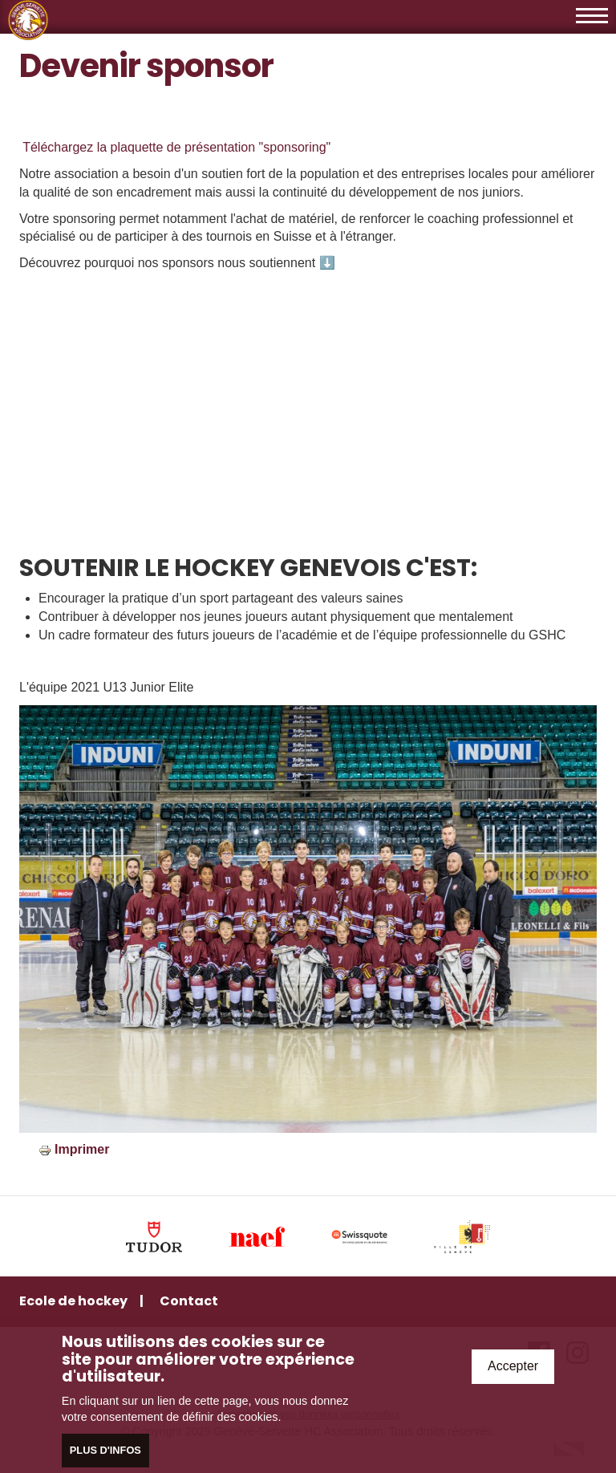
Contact (189, 1301)
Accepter (513, 1366)
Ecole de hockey (73, 1301)
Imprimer (82, 1149)
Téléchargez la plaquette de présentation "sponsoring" (174, 147)
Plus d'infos (105, 1450)
